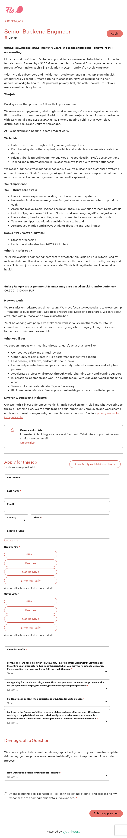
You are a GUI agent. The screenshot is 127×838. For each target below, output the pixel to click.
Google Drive (30, 572)
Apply (115, 33)
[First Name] (57, 482)
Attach (30, 554)
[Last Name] (57, 495)
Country (12, 517)
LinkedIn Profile (17, 649)
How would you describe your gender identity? (34, 772)
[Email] (57, 509)
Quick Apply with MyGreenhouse (95, 464)
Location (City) (16, 530)
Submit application (106, 813)
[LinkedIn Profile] (57, 654)
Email (11, 504)
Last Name (14, 490)
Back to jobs (13, 21)
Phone (38, 517)
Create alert (27, 442)
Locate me (11, 540)
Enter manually (31, 580)
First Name (14, 477)
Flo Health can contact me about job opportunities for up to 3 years (45, 698)
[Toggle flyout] (24, 520)
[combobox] (7, 521)
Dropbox (30, 563)
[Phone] (70, 522)
